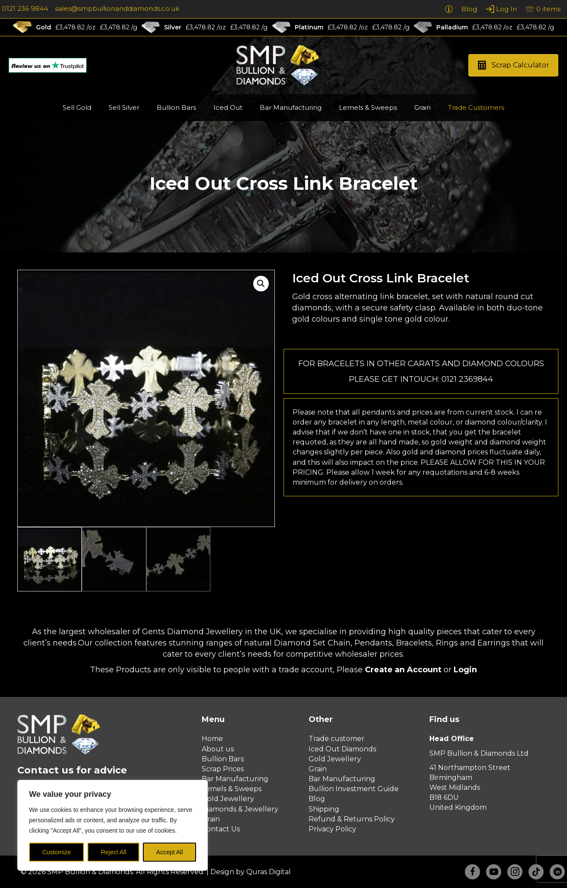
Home (212, 739)
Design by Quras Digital (250, 872)
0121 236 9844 (25, 8)
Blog (317, 799)
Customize (56, 852)
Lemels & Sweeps (231, 789)
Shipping (324, 809)
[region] (112, 825)
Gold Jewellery (228, 799)
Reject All (113, 852)
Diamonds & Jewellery (240, 809)
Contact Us (221, 829)
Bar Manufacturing (235, 779)
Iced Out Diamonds (342, 749)
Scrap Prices (223, 769)
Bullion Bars (223, 759)
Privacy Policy (332, 829)
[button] (513, 65)
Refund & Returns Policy (352, 819)
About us (218, 749)
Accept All (169, 852)
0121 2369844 (467, 379)
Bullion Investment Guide (354, 789)
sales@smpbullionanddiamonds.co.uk (117, 8)
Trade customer (336, 739)
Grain (211, 819)
